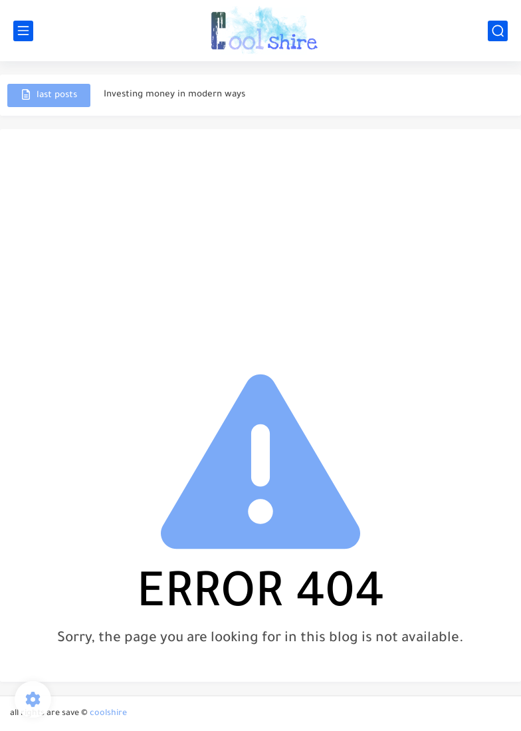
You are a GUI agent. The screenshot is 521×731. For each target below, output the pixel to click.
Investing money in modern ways (174, 95)
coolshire (108, 713)
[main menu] (23, 31)
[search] (498, 31)
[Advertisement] (260, 242)
